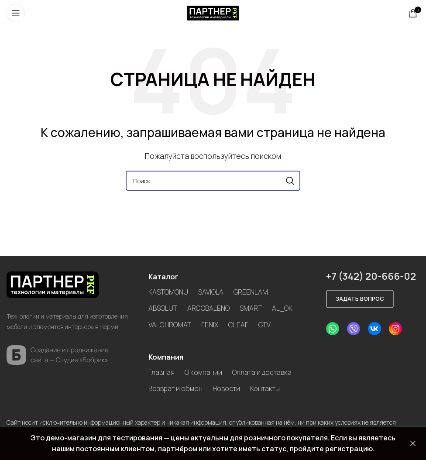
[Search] (213, 181)
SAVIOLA (211, 292)
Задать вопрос (360, 298)
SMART (251, 308)
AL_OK (282, 308)
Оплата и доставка (263, 371)
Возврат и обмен (176, 388)
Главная (161, 371)
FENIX (210, 324)
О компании (204, 371)
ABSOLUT (162, 308)
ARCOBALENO (208, 308)
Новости (228, 388)
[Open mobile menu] (15, 13)
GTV (265, 324)
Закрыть (413, 443)
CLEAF (239, 324)
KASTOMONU (168, 292)
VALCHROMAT (170, 324)
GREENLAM (251, 292)
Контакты (268, 388)
